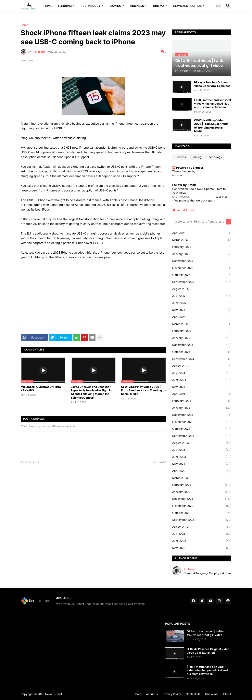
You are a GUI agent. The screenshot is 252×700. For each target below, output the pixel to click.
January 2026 (201, 254)
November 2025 (201, 268)
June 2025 (201, 303)
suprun (177, 175)
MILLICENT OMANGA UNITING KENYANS (41, 388)
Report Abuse (185, 210)
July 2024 (201, 373)
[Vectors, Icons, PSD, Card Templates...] (199, 221)
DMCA (227, 694)
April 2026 (201, 233)
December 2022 (201, 499)
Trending (65, 5)
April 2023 (201, 471)
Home (48, 5)
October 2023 (201, 429)
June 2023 (201, 457)
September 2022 (201, 520)
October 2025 (201, 275)
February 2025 (201, 331)
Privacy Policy (172, 694)
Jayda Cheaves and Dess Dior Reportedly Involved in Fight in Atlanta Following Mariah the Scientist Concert (91, 392)
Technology (91, 5)
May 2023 (201, 464)
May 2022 (201, 548)
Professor (190, 569)
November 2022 (201, 506)
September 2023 (201, 436)
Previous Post (31, 462)
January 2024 (201, 408)
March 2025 (201, 324)
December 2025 (201, 261)
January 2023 (201, 492)
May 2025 (201, 310)
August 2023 (201, 443)
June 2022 (201, 541)
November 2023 (201, 422)
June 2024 (201, 380)
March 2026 (201, 240)
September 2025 (201, 282)
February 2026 (201, 247)
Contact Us (193, 694)
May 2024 (201, 387)
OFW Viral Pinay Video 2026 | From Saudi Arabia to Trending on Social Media (143, 390)
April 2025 (201, 317)
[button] (218, 6)
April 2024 (201, 394)
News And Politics (187, 5)
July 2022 (201, 534)
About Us (152, 694)
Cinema (158, 5)
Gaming (115, 5)
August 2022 (201, 527)
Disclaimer (211, 694)
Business (137, 5)
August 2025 (201, 289)
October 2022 (201, 513)
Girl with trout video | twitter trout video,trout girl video (206, 633)
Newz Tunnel (53, 694)
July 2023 (201, 450)
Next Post (157, 462)
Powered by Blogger (187, 167)
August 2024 (201, 366)
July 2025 (201, 296)
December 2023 (201, 415)
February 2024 (201, 401)
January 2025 (201, 338)
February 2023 (201, 485)
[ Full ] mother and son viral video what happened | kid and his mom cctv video (212, 103)
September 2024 (201, 359)
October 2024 (201, 352)
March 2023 (201, 478)
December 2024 (201, 345)
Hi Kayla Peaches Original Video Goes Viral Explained (212, 84)
